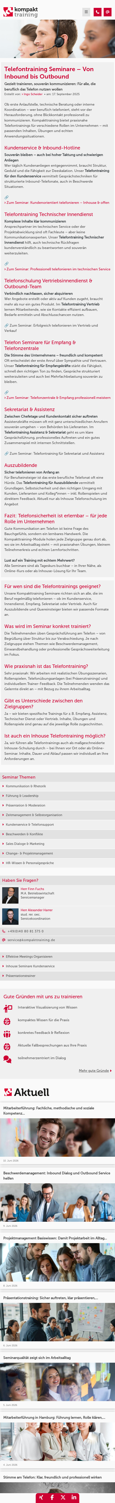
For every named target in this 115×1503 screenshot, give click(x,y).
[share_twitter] (63, 1498)
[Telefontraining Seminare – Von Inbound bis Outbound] (97, 12)
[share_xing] (41, 1498)
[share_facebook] (52, 1498)
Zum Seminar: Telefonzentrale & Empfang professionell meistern (59, 398)
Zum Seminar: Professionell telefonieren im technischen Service (58, 269)
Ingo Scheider (33, 94)
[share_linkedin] (73, 1498)
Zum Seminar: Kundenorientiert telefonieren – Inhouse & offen (58, 203)
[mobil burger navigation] (86, 12)
